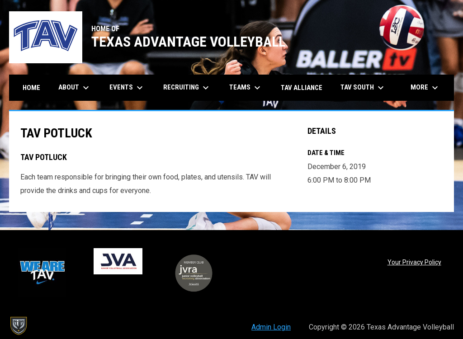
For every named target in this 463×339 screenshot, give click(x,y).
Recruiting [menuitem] (187, 87)
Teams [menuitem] (246, 87)
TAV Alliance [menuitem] (301, 88)
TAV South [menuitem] (363, 87)
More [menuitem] (425, 87)
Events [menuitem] (127, 87)
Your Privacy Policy (414, 262)
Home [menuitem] (31, 88)
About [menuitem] (74, 87)
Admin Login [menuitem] (271, 327)
